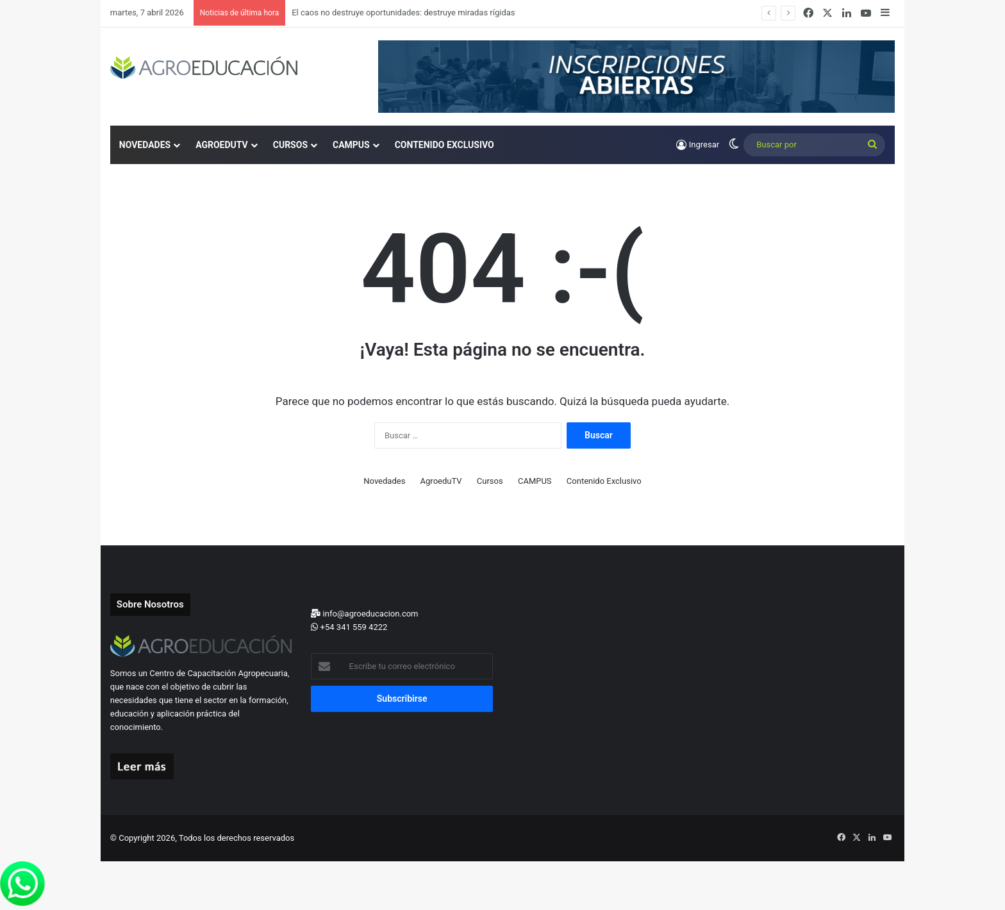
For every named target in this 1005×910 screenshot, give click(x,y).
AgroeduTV (221, 145)
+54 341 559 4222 (349, 627)
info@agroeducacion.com (364, 613)
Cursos (290, 145)
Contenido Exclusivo (444, 145)
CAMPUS (351, 145)
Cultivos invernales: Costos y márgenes (364, 12)
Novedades (144, 145)
